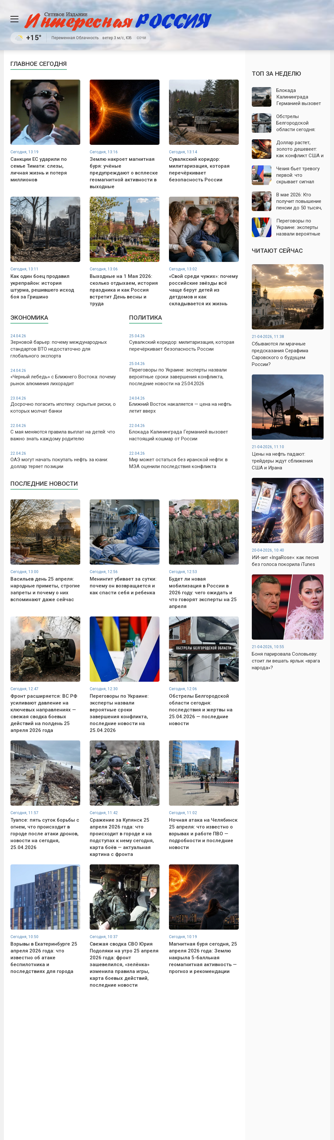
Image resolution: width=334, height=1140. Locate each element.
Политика (145, 317)
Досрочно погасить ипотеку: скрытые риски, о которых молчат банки (65, 405)
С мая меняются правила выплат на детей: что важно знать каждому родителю (65, 432)
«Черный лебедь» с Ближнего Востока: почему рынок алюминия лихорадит (65, 377)
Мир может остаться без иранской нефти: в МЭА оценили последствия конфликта (184, 460)
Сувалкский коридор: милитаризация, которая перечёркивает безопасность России (184, 342)
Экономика (29, 317)
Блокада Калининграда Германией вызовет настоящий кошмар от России (184, 432)
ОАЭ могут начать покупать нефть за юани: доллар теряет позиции (65, 460)
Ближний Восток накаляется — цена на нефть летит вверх (184, 405)
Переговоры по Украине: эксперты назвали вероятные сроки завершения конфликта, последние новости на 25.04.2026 (184, 374)
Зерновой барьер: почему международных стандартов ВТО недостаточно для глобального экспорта (65, 346)
